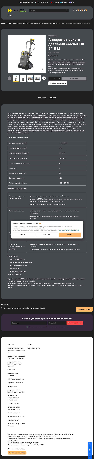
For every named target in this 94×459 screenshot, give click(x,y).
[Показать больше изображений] (42, 70)
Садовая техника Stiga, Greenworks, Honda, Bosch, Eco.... (16, 350)
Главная (3, 23)
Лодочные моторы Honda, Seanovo (16, 425)
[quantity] (54, 78)
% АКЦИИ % (12, 370)
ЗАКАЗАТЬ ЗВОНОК (92, 451)
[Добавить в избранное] (57, 83)
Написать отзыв (84, 309)
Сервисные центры (34, 348)
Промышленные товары (16, 416)
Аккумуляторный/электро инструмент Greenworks (17, 357)
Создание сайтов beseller (17, 453)
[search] (67, 10)
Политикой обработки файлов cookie (68, 230)
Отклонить (23, 234)
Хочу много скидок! (74, 323)
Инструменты (12, 386)
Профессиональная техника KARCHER (19, 23)
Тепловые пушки (13, 403)
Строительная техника (16, 383)
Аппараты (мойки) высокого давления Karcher (46, 23)
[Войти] (73, 10)
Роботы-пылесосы (14, 413)
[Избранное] (81, 10)
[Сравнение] (77, 10)
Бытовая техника (14, 420)
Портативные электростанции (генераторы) (13, 398)
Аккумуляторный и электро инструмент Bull (16, 391)
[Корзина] (85, 10)
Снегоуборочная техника (16, 379)
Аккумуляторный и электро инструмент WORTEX (14, 364)
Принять (70, 234)
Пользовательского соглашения (57, 327)
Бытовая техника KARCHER (13, 374)
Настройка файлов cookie (16, 449)
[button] (44, 78)
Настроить (47, 234)
